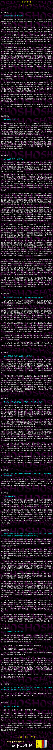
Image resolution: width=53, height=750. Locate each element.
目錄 (26, 737)
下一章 (33, 737)
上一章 (19, 737)
